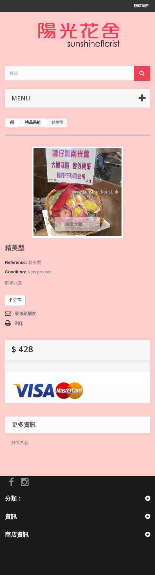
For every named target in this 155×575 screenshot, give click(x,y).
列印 (19, 323)
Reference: (16, 262)
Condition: (15, 271)
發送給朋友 (25, 313)
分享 (15, 300)
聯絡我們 (141, 6)
